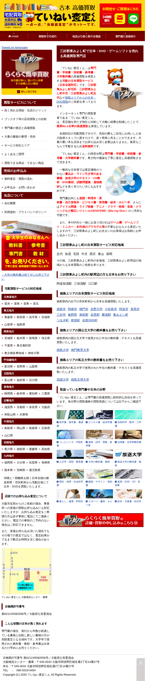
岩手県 (33, 317)
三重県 (45, 393)
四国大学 (63, 379)
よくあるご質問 (14, 154)
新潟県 (8, 366)
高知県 (45, 449)
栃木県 (21, 338)
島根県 (33, 428)
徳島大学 (63, 350)
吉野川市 (97, 309)
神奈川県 (33, 353)
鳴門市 (83, 309)
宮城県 (45, 317)
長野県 (21, 366)
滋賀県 (8, 407)
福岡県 (8, 462)
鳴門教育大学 (80, 350)
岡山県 (21, 428)
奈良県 (33, 407)
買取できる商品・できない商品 (24, 163)
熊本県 (8, 470)
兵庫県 (24, 414)
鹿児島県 (34, 470)
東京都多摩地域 (14, 353)
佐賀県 (33, 462)
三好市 (61, 314)
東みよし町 (120, 314)
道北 (36, 303)
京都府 (21, 407)
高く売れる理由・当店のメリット (25, 110)
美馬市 (135, 309)
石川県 (33, 380)
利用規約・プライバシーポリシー (25, 212)
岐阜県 (21, 393)
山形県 (8, 324)
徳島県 (21, 449)
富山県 (8, 380)
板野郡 (72, 314)
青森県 (8, 317)
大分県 (21, 462)
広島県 (45, 428)
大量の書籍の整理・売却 (19, 136)
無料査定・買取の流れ (18, 178)
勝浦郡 (106, 314)
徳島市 (61, 309)
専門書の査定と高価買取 (19, 128)
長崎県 (45, 462)
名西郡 (95, 314)
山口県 (8, 435)
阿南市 (72, 309)
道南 (17, 303)
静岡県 (8, 393)
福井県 (21, 380)
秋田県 (21, 317)
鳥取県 (8, 428)
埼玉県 (45, 338)
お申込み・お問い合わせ (19, 187)
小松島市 (111, 309)
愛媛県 (33, 449)
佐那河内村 (89, 320)
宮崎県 (21, 470)
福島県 (21, 324)
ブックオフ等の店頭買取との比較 (25, 119)
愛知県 (33, 393)
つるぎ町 (63, 320)
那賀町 (75, 320)
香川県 (8, 449)
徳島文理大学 (80, 379)
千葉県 (8, 345)
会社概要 (10, 203)
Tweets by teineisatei (15, 47)
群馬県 (33, 338)
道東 (26, 303)
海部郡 (83, 314)
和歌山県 (10, 414)
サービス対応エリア (17, 145)
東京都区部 (24, 345)
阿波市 (123, 309)
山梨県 (33, 366)
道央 (7, 303)
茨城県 (8, 338)
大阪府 (45, 407)
